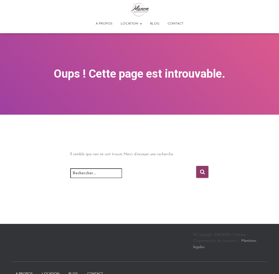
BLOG (154, 23)
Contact (176, 23)
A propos (104, 23)
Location (131, 23)
